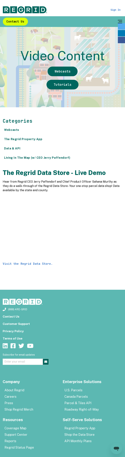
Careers (10, 396)
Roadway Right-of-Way (81, 409)
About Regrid (14, 390)
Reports (10, 441)
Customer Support (16, 324)
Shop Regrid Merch (18, 409)
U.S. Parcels (73, 390)
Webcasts (62, 71)
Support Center (15, 434)
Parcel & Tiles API (77, 403)
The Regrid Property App (23, 139)
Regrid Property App (79, 428)
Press (8, 403)
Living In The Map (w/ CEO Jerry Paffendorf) (37, 157)
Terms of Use (12, 338)
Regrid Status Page (19, 447)
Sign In (116, 9)
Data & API (12, 148)
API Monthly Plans (78, 441)
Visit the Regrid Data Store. (29, 264)
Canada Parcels (76, 396)
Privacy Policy (13, 331)
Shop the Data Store (79, 434)
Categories (17, 121)
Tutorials (62, 84)
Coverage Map (15, 428)
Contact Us (15, 21)
